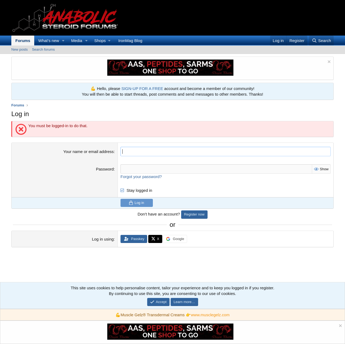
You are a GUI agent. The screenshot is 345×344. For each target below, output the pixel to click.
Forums (22, 40)
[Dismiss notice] (328, 62)
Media (76, 40)
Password (105, 169)
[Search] (321, 41)
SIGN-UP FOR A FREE (142, 88)
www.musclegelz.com (210, 314)
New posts (19, 49)
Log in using (103, 239)
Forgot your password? (141, 176)
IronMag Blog (130, 40)
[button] (63, 41)
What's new (48, 40)
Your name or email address (88, 151)
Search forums (43, 49)
